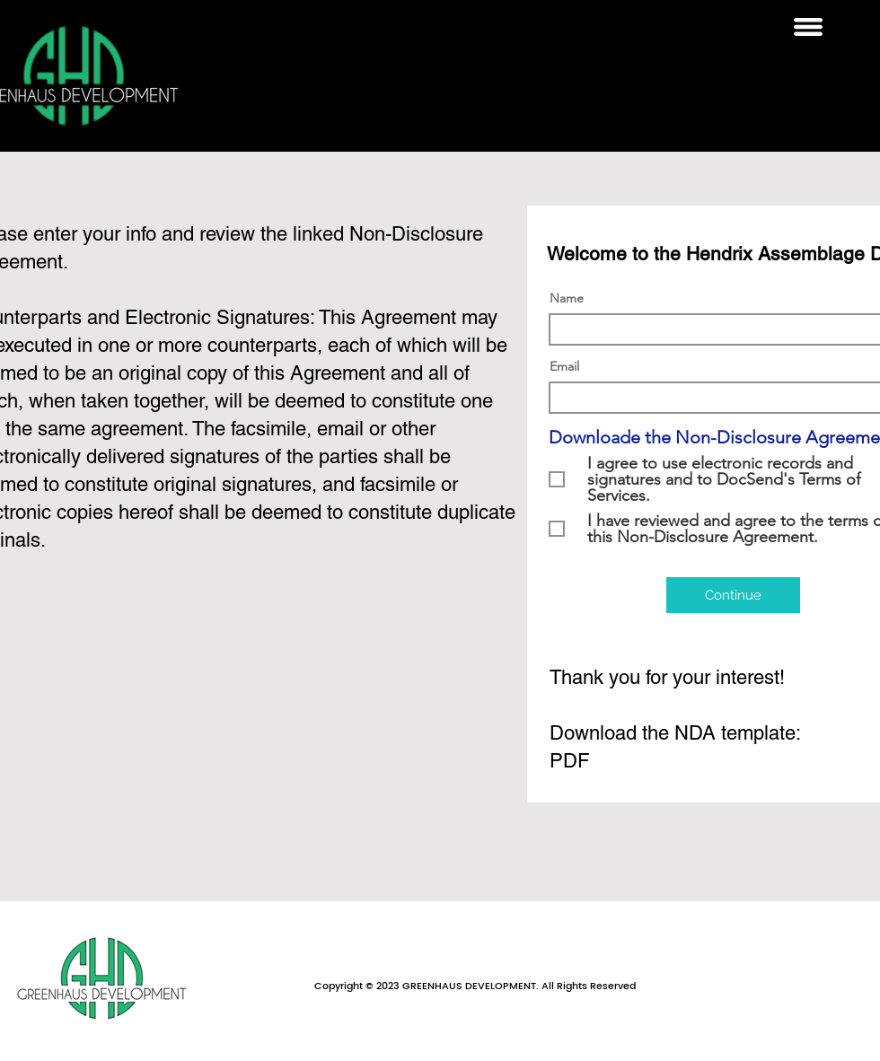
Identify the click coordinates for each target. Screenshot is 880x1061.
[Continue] (733, 595)
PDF (569, 761)
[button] (808, 27)
